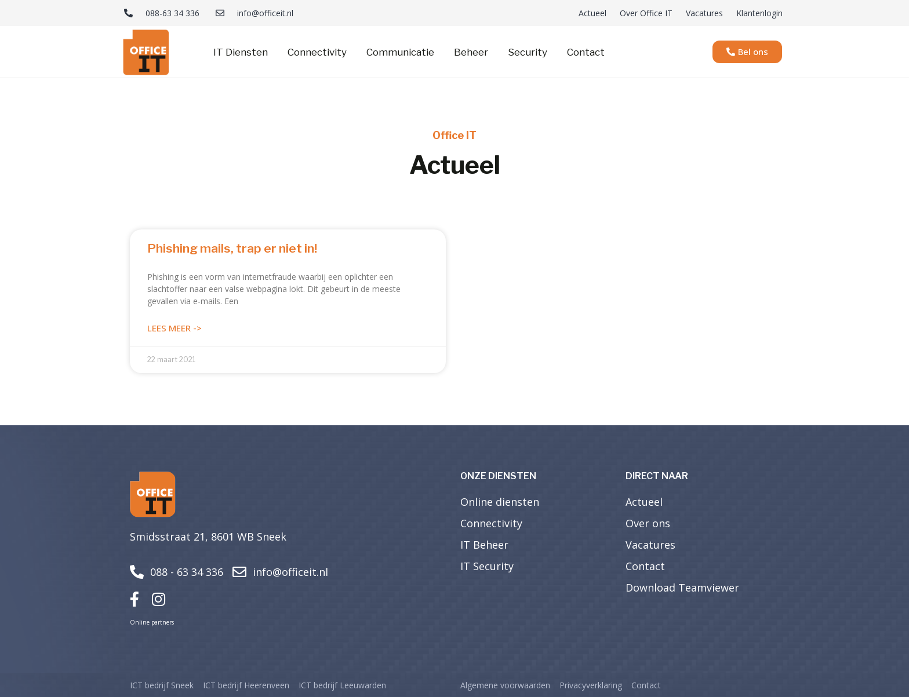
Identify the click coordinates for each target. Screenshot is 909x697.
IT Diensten (240, 52)
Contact (586, 52)
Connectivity (317, 52)
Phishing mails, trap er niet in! (232, 248)
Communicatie (400, 52)
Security (527, 52)
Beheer (471, 52)
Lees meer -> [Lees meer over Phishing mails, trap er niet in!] (174, 328)
